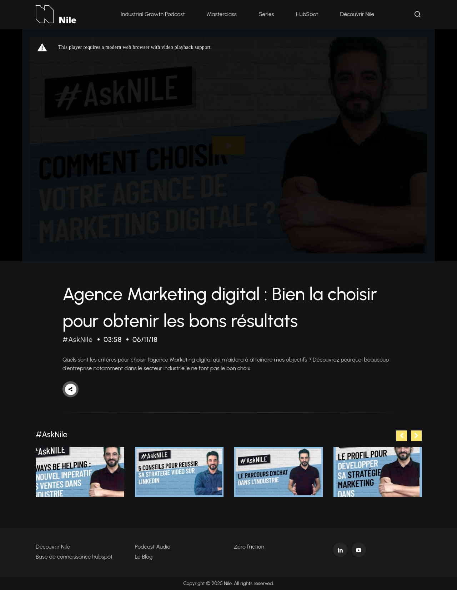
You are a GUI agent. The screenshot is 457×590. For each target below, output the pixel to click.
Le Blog (144, 556)
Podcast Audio (153, 546)
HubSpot (307, 14)
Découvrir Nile (357, 14)
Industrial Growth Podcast (153, 14)
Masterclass (222, 14)
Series (266, 14)
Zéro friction (249, 546)
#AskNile (77, 339)
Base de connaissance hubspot (74, 556)
